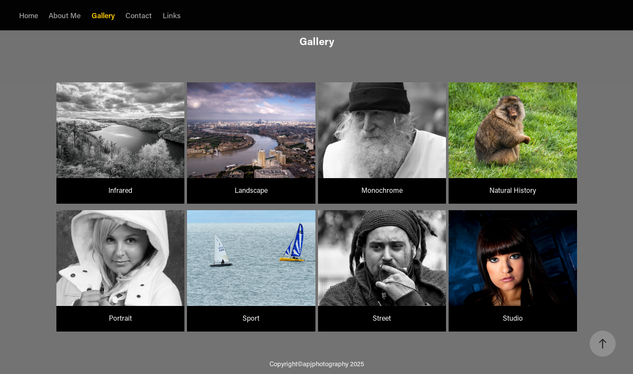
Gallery (103, 15)
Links (171, 15)
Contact (138, 15)
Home (28, 15)
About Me (65, 15)
